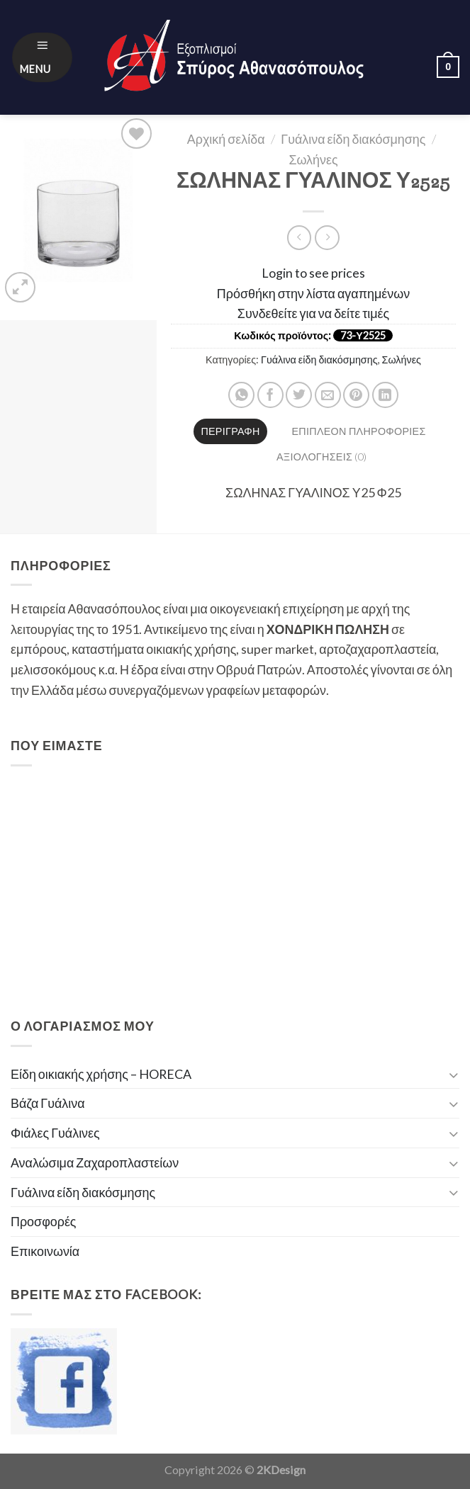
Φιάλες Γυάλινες (55, 1132)
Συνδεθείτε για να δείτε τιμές (313, 313)
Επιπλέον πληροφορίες (359, 431)
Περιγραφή (230, 431)
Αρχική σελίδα (226, 139)
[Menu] (42, 58)
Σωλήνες (313, 159)
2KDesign (281, 1469)
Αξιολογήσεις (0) (321, 457)
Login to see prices (313, 273)
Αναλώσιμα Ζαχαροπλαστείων (95, 1162)
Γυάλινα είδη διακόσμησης (353, 139)
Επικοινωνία (45, 1251)
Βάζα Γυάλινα (48, 1103)
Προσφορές (44, 1221)
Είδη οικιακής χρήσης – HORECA (101, 1074)
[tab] (231, 431)
